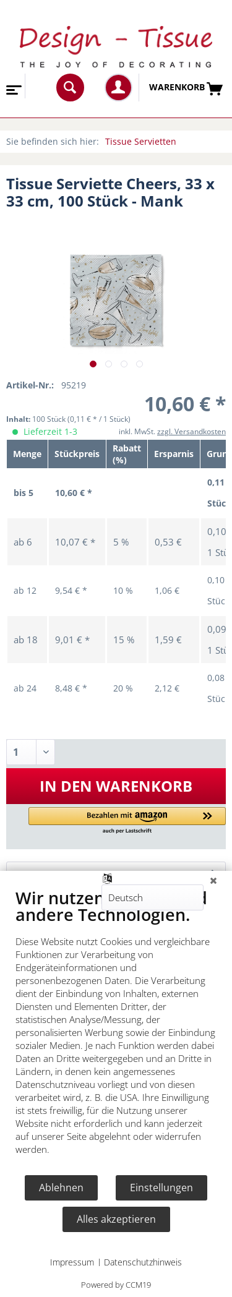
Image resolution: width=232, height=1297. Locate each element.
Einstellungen (161, 1187)
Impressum (72, 1262)
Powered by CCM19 (116, 1284)
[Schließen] (213, 880)
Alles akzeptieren (116, 1219)
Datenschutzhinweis (143, 1262)
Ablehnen (61, 1187)
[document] (116, 1030)
